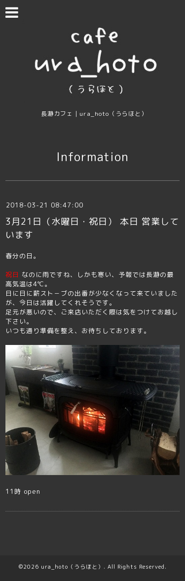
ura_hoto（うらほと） (72, 567)
